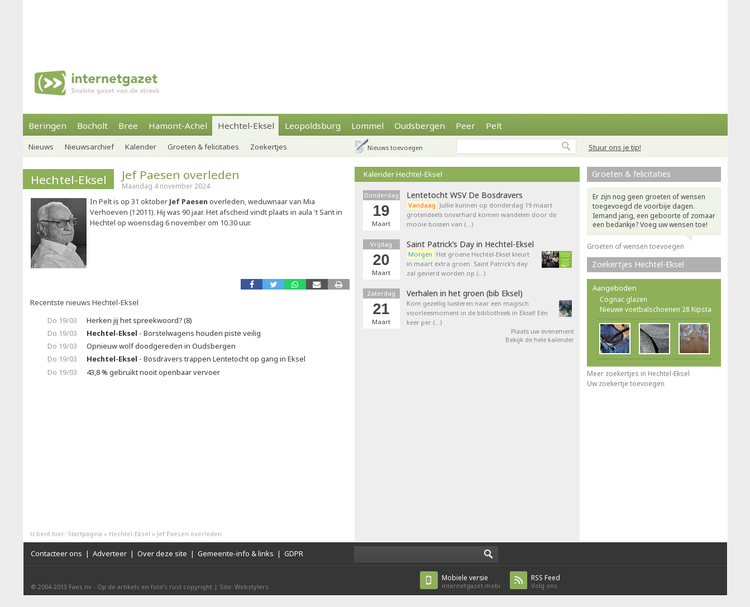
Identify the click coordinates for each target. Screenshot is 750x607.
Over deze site (162, 553)
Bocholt (92, 125)
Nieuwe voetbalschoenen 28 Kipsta (655, 309)
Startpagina (85, 533)
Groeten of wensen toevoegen (635, 246)
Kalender (140, 147)
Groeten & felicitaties (203, 147)
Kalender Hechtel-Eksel (403, 174)
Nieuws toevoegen (395, 147)
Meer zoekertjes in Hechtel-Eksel (638, 373)
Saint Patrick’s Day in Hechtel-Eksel (470, 244)
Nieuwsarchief (89, 147)
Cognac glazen (623, 299)
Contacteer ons (56, 553)
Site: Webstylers (244, 586)
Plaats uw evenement (542, 331)
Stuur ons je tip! (615, 147)
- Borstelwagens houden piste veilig (174, 333)
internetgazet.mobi (471, 582)
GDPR (293, 553)
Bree (128, 125)
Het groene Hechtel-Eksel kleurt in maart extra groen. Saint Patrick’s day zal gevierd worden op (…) (468, 263)
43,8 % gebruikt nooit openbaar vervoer (153, 372)
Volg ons (545, 582)
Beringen (47, 125)
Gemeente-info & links (236, 553)
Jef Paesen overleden (181, 174)
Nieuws (41, 147)
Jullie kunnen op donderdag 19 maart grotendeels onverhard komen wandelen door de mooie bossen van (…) (481, 214)
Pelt (494, 125)
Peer (465, 125)
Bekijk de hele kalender (539, 339)
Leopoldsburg (313, 125)
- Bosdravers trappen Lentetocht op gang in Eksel (196, 359)
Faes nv (80, 586)
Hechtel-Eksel (246, 125)
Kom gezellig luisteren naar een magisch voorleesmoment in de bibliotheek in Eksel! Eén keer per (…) (477, 312)
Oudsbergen (419, 125)
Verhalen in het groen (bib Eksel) (465, 293)
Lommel (367, 125)
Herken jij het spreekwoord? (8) (139, 320)
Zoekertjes (268, 147)
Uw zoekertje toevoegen (626, 383)
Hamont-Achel (178, 125)
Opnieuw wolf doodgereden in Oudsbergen (161, 346)
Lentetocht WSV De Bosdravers (465, 195)
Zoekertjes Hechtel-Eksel (638, 264)
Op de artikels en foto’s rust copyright (154, 586)
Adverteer (110, 553)
